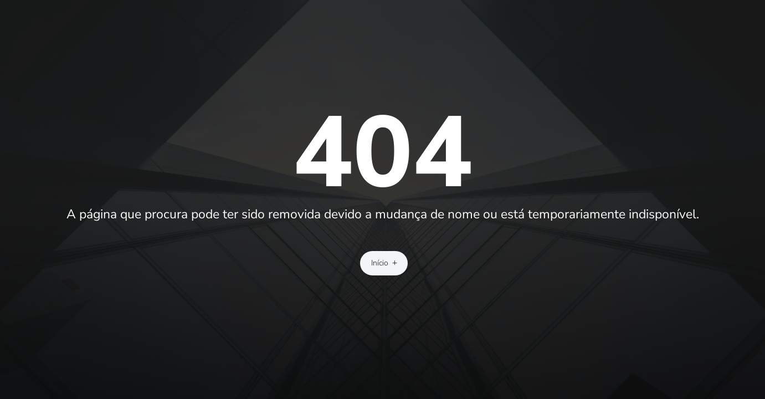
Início (379, 263)
